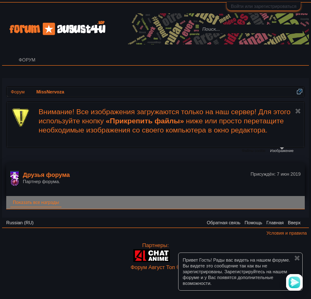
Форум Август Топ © (155, 267)
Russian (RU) (20, 222)
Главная (275, 222)
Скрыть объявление (298, 111)
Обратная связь (223, 222)
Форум (27, 59)
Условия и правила (287, 232)
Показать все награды (36, 202)
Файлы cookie (253, 151)
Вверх (294, 222)
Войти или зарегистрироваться (263, 6)
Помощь (253, 222)
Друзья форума (46, 175)
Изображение (282, 150)
